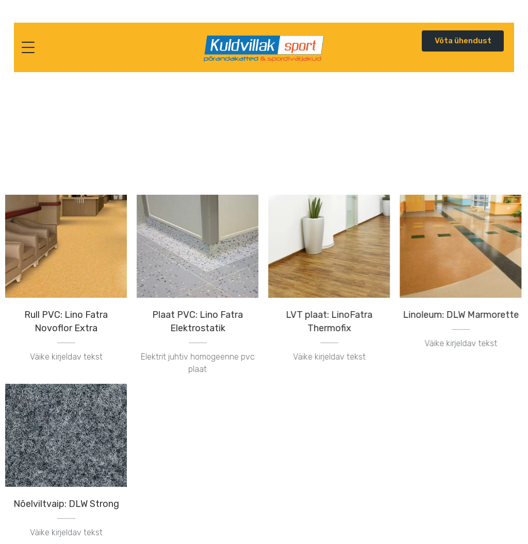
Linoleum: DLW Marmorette (460, 314)
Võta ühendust (463, 40)
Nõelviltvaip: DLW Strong (66, 503)
